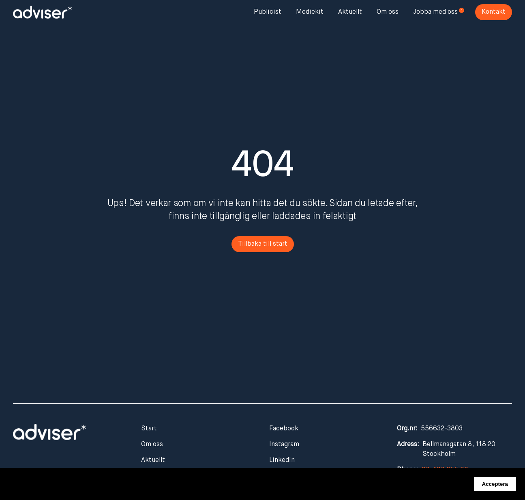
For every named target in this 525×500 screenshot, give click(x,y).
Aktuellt (350, 12)
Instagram (284, 444)
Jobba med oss (435, 12)
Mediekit (310, 12)
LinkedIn (282, 460)
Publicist (267, 12)
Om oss (388, 12)
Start (149, 429)
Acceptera (495, 484)
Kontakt (494, 12)
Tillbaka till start (262, 244)
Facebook (283, 429)
